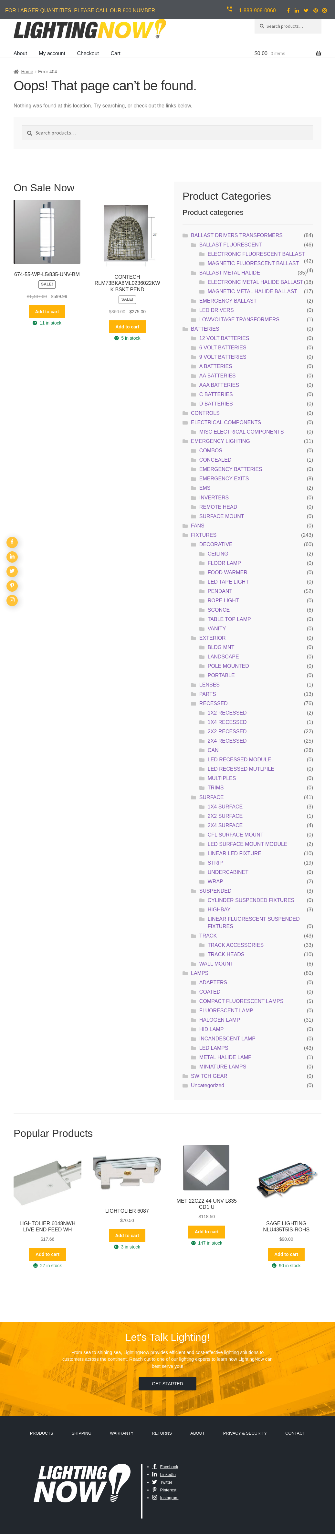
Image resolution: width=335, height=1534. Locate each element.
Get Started (167, 1383)
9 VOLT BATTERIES (222, 357)
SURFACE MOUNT (221, 516)
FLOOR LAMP (224, 563)
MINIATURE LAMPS (222, 1066)
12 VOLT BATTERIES (224, 338)
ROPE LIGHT (223, 600)
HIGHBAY (219, 909)
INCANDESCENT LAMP (227, 1038)
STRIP (215, 863)
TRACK (208, 935)
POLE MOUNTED (228, 666)
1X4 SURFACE (225, 806)
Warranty (121, 1433)
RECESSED (213, 703)
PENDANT (220, 591)
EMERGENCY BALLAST (228, 301)
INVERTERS (214, 497)
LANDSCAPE (223, 656)
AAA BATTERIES (219, 385)
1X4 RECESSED (227, 722)
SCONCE (219, 610)
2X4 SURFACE (225, 825)
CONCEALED (215, 460)
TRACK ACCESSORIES (236, 945)
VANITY (217, 628)
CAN (213, 750)
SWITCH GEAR (209, 1076)
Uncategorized (207, 1085)
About (20, 53)
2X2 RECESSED (227, 731)
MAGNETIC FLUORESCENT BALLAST (253, 263)
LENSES (209, 684)
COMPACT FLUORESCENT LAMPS (241, 1001)
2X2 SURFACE (225, 816)
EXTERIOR (212, 638)
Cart (115, 53)
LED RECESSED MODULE (239, 759)
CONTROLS (205, 413)
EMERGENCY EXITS (224, 478)
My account (52, 53)
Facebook (165, 1466)
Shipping (81, 1433)
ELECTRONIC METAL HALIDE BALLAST (255, 282)
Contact (295, 1433)
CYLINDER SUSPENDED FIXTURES (251, 900)
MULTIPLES (222, 778)
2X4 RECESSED (227, 741)
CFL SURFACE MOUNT (236, 834)
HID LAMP (211, 1029)
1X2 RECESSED (227, 713)
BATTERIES (205, 329)
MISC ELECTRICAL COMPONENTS (241, 432)
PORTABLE (221, 675)
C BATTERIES (216, 394)
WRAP (215, 881)
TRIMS (216, 787)
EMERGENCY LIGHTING (220, 441)
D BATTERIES (216, 403)
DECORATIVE (216, 544)
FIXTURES (203, 535)
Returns (162, 1433)
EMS (205, 488)
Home (27, 71)
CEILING (218, 553)
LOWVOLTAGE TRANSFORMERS (239, 319)
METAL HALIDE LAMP (225, 1057)
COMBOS (210, 450)
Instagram (165, 1497)
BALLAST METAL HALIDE (229, 273)
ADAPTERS (213, 982)
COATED (209, 992)
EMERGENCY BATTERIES (230, 469)
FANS (197, 525)
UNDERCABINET (228, 872)
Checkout (88, 53)
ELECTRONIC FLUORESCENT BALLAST (256, 254)
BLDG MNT (221, 647)
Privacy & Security (245, 1433)
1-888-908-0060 (257, 10)
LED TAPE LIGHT (228, 582)
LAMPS (199, 973)
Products (41, 1433)
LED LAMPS (213, 1048)
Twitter (162, 1482)
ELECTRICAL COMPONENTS (226, 422)
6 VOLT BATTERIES (222, 347)
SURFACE (211, 797)
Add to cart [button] (47, 311)
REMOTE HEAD (218, 507)
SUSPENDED (215, 891)
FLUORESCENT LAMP (226, 1010)
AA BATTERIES (217, 375)
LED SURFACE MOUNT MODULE (248, 844)
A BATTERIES (215, 366)
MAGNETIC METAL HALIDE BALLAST (252, 291)
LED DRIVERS (216, 310)
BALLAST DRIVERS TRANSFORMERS (237, 235)
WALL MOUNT (216, 964)
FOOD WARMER (227, 572)
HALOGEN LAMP (219, 1020)
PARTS (207, 694)
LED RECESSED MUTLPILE (241, 769)
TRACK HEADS (226, 954)
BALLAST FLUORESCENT (230, 244)
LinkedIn (164, 1474)
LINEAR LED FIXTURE (234, 853)
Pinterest (164, 1490)
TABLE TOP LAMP (229, 619)
